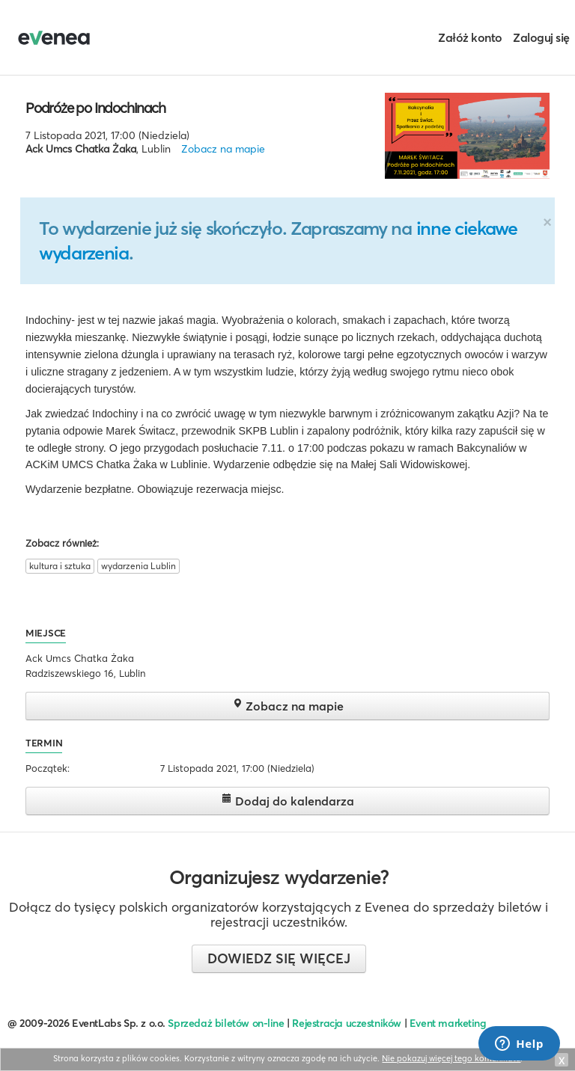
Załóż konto (470, 37)
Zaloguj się (541, 37)
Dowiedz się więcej (278, 958)
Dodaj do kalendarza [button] (288, 800)
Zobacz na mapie (223, 149)
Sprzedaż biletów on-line (226, 1023)
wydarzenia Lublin (138, 565)
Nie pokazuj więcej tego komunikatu (451, 1058)
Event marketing (448, 1023)
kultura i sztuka (60, 565)
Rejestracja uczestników (346, 1023)
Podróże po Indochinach (95, 108)
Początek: (47, 768)
